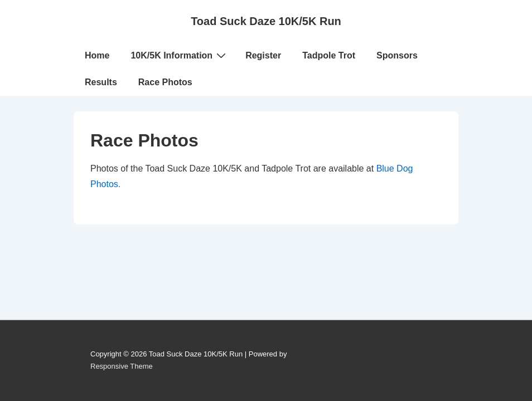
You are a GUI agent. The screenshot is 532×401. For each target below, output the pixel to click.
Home (97, 55)
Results (101, 82)
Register (263, 55)
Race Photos (165, 82)
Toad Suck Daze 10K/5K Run (266, 21)
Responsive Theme (121, 366)
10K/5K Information (179, 55)
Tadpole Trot (328, 55)
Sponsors (397, 55)
